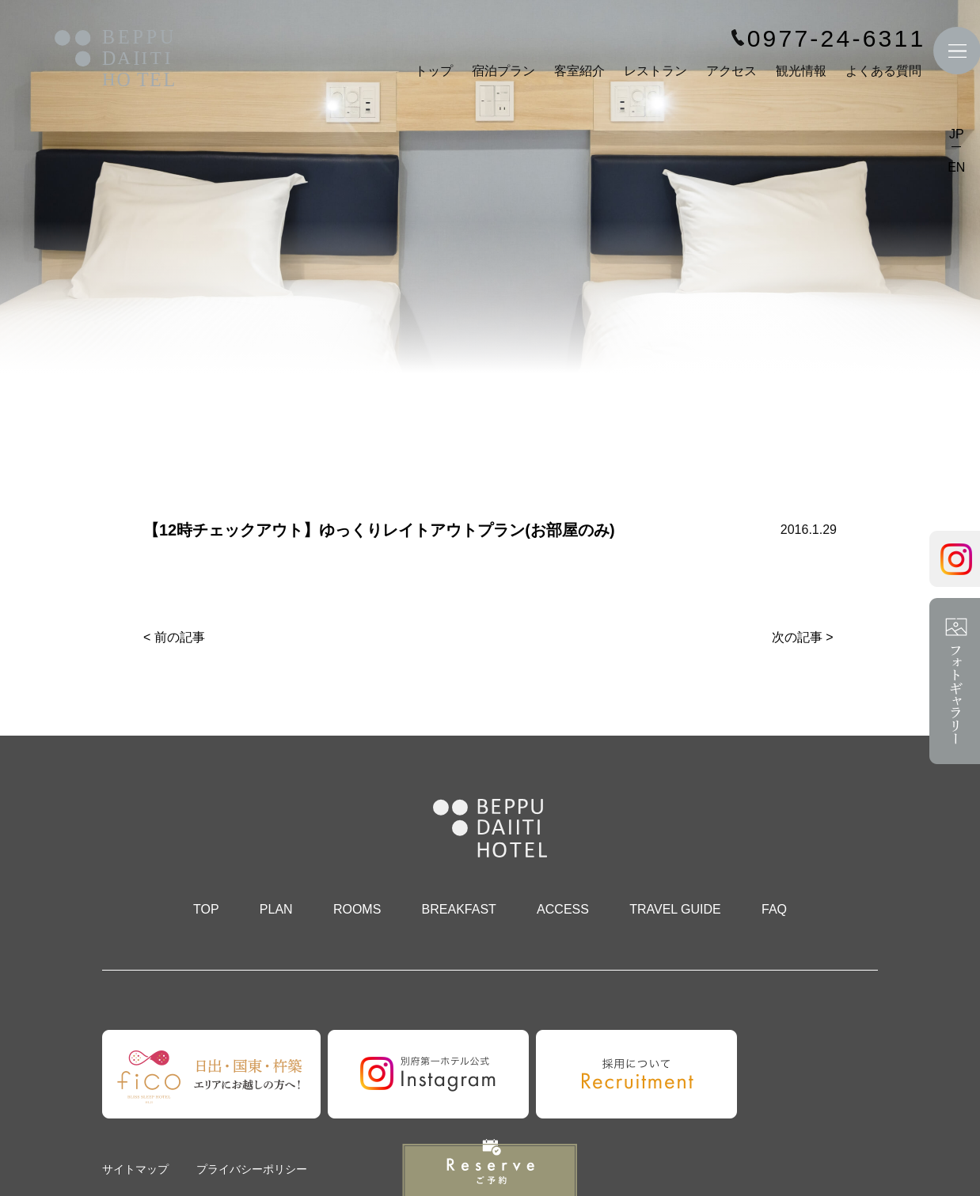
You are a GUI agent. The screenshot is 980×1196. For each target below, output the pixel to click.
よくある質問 (883, 71)
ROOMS (357, 909)
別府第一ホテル (115, 60)
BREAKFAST (459, 909)
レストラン (655, 71)
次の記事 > (803, 637)
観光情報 (801, 71)
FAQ (774, 909)
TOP (206, 909)
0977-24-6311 (835, 39)
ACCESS (563, 909)
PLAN (276, 909)
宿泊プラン (503, 71)
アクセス (731, 71)
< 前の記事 (174, 637)
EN (956, 168)
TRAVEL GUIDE (675, 909)
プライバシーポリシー (251, 1169)
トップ (434, 71)
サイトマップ (135, 1169)
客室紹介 (579, 71)
